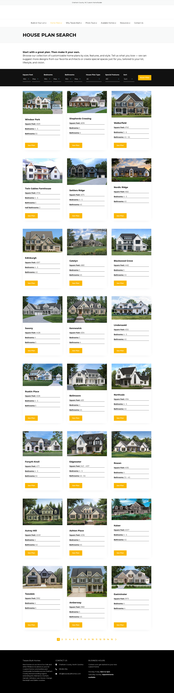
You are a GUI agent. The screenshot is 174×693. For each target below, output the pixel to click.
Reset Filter (144, 77)
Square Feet (28, 75)
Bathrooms (69, 75)
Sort (125, 75)
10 (93, 639)
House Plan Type (93, 75)
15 (112, 639)
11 (96, 639)
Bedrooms (48, 75)
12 (100, 639)
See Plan (31, 145)
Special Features (112, 75)
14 (108, 639)
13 (104, 639)
